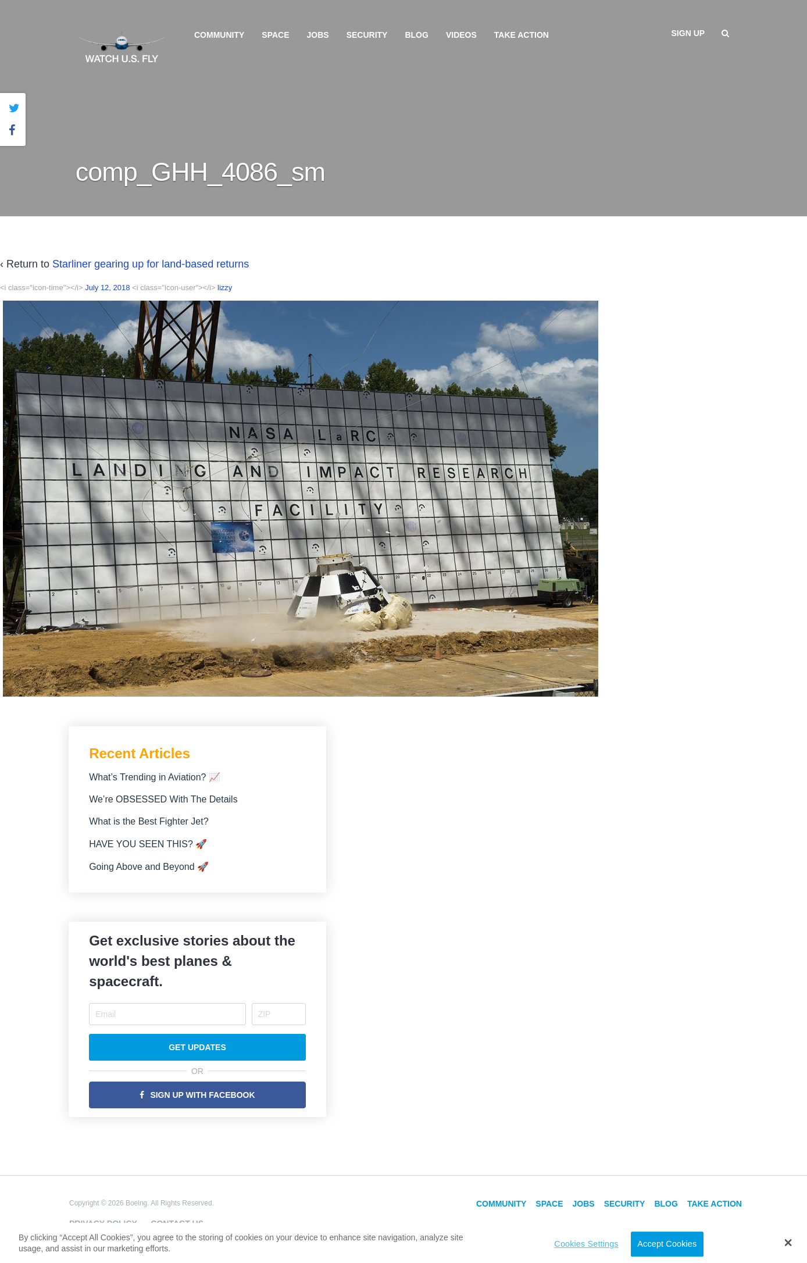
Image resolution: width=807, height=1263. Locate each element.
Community (219, 35)
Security (367, 35)
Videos (461, 35)
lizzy (224, 287)
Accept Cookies (667, 1243)
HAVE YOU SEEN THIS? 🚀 (148, 844)
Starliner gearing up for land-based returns (150, 264)
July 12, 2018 (107, 287)
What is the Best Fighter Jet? (148, 821)
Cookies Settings (586, 1243)
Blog (416, 35)
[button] (788, 1242)
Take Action (521, 35)
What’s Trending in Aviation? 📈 (154, 777)
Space (275, 35)
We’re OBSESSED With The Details (163, 799)
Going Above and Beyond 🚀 (149, 867)
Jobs (318, 35)
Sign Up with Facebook (202, 1095)
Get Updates (197, 1047)
